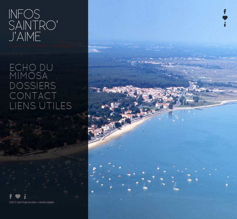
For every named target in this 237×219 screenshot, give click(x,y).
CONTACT (33, 96)
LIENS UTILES (40, 107)
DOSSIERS (32, 86)
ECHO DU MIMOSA (31, 72)
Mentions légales (46, 202)
